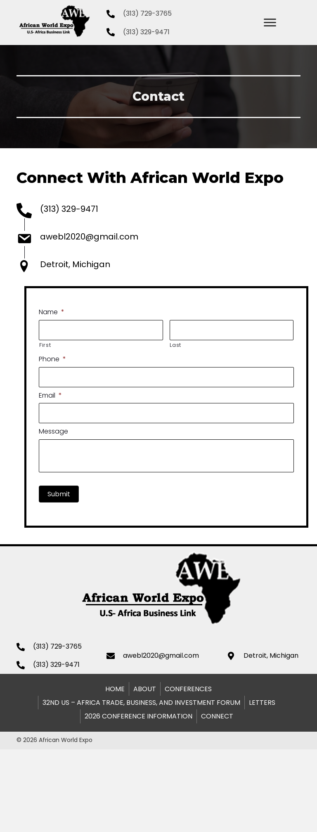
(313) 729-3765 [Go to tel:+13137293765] (147, 13)
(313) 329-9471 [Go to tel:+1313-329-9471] (146, 32)
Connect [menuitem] (217, 716)
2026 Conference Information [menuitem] (138, 716)
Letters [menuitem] (262, 702)
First (110, 345)
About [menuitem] (144, 689)
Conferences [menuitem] (188, 689)
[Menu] (269, 23)
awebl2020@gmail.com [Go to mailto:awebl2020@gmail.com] (89, 236)
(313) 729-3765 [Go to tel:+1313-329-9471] (57, 646)
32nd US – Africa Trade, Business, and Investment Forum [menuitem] (141, 702)
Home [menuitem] (115, 689)
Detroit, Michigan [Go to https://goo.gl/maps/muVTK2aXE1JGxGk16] (75, 264)
